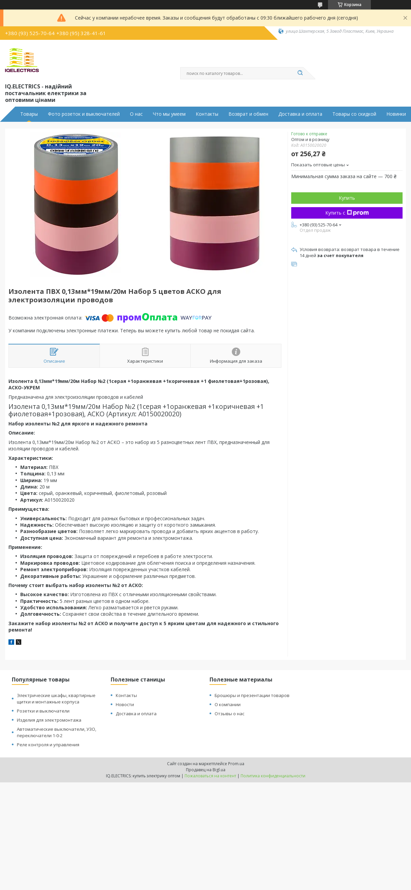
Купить (347, 198)
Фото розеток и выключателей (84, 114)
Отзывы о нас (229, 714)
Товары (29, 114)
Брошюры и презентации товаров (252, 695)
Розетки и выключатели (43, 711)
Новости (125, 704)
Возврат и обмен (248, 114)
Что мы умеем (169, 114)
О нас (136, 114)
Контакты (207, 114)
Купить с (347, 213)
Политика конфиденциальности (273, 776)
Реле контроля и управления (48, 745)
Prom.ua (236, 764)
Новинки (396, 114)
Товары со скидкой (354, 114)
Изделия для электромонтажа (49, 720)
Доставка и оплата (300, 114)
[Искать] (300, 73)
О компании (228, 704)
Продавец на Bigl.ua (205, 770)
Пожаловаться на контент (210, 776)
